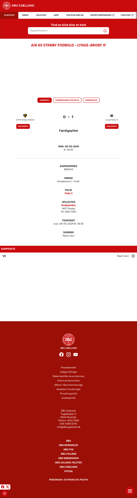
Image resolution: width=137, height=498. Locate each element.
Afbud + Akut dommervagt (68, 385)
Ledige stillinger (68, 372)
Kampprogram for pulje (67, 100)
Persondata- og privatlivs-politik (68, 480)
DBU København (68, 458)
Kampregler (91, 100)
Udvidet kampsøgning (102, 15)
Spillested (68, 202)
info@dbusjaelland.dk (68, 427)
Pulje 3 (68, 193)
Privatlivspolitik (68, 394)
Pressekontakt (68, 368)
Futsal (68, 471)
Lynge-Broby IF (112, 120)
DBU (68, 441)
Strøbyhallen (68, 205)
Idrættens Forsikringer (68, 389)
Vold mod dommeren (68, 381)
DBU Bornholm (68, 445)
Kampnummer (68, 166)
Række (68, 178)
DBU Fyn (68, 450)
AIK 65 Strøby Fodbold (25, 120)
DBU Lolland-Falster (68, 463)
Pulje (68, 190)
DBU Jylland (68, 454)
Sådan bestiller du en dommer (68, 376)
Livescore (127, 15)
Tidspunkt (68, 221)
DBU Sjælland (68, 467)
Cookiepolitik (68, 398)
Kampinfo (44, 100)
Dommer (68, 232)
